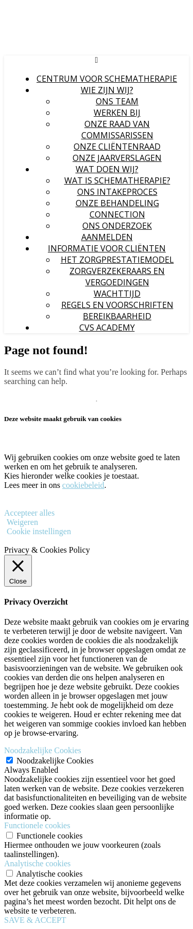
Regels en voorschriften (117, 305)
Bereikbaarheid (117, 316)
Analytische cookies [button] (37, 863)
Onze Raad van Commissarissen (117, 129)
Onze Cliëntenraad (117, 146)
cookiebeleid (83, 485)
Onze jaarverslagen (117, 157)
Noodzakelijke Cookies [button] (42, 750)
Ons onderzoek (117, 225)
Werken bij (117, 112)
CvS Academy (107, 327)
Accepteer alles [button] (29, 512)
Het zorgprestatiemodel (117, 259)
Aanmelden (107, 237)
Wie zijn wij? (107, 90)
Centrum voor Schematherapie (107, 78)
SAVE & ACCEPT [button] (35, 920)
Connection (117, 214)
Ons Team (117, 101)
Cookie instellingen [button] (39, 531)
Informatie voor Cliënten (107, 248)
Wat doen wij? (107, 169)
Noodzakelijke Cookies (55, 760)
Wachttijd (117, 293)
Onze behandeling (117, 203)
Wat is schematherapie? (117, 180)
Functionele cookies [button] (37, 825)
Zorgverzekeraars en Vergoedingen (117, 276)
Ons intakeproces (117, 191)
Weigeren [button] (22, 522)
